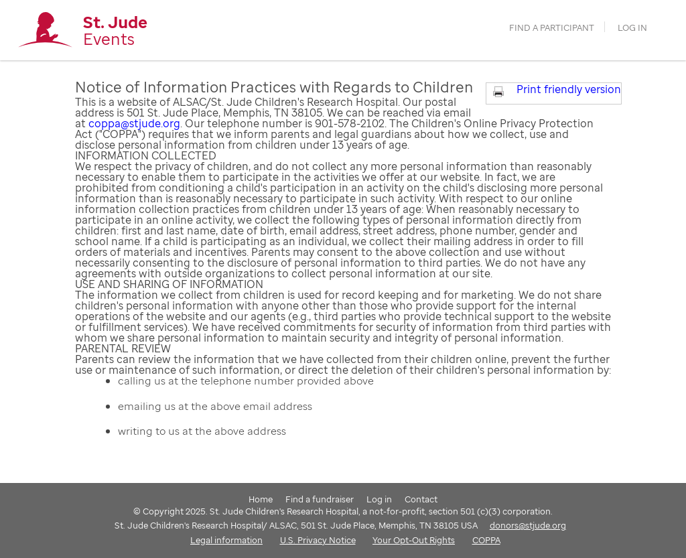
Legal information (226, 540)
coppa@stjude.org (134, 123)
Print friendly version (569, 89)
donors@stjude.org (528, 525)
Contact (421, 499)
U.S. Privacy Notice (318, 540)
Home (261, 499)
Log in (632, 27)
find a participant (551, 27)
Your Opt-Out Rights (413, 540)
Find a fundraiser (319, 499)
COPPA (486, 540)
